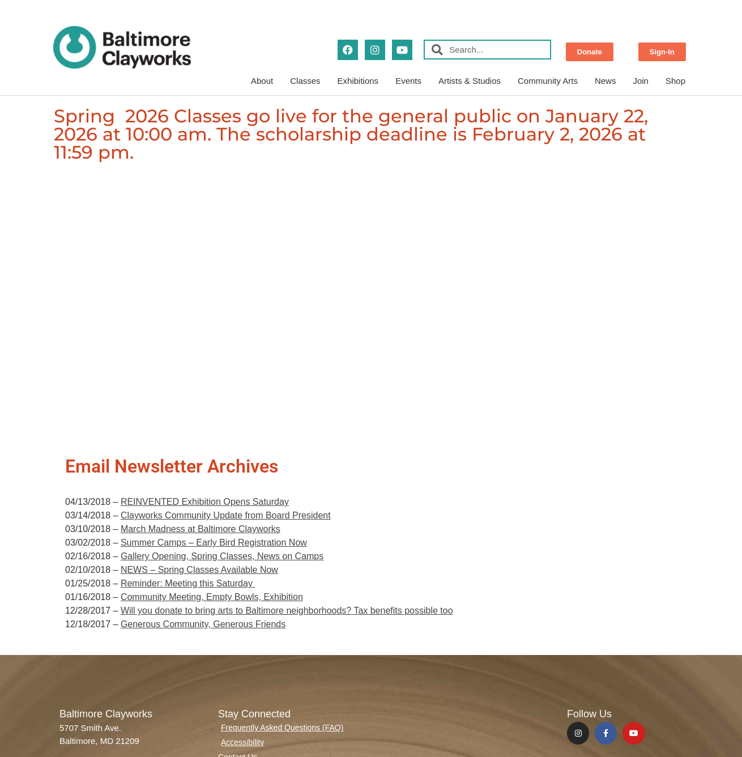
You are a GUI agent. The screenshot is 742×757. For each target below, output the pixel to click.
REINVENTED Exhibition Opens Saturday (205, 502)
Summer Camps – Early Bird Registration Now (214, 542)
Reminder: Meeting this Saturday (188, 583)
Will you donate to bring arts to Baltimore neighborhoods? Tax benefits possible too (287, 610)
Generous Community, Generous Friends (203, 624)
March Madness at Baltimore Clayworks (200, 529)
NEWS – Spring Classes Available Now (199, 570)
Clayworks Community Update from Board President (226, 515)
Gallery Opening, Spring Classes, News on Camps (222, 556)
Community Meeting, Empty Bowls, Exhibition (212, 597)
